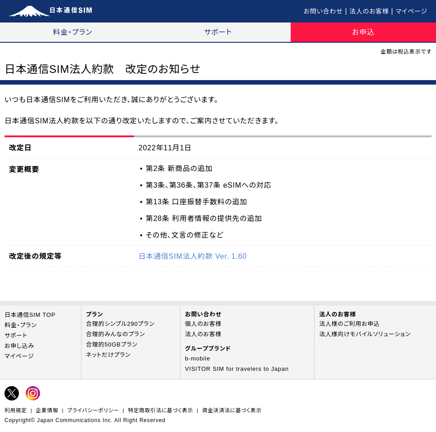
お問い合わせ (323, 11)
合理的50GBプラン (112, 344)
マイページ (411, 11)
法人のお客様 (369, 11)
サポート (218, 32)
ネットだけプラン (108, 354)
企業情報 (47, 410)
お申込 (363, 32)
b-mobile (197, 358)
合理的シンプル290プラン (120, 323)
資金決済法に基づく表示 (232, 410)
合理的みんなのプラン (115, 334)
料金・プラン (73, 32)
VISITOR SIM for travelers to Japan (237, 368)
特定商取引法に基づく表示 (160, 410)
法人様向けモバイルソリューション (364, 334)
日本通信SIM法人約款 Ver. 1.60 (193, 256)
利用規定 (15, 410)
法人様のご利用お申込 (349, 323)
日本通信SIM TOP (29, 314)
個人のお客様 (203, 323)
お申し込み (19, 345)
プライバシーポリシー (93, 410)
